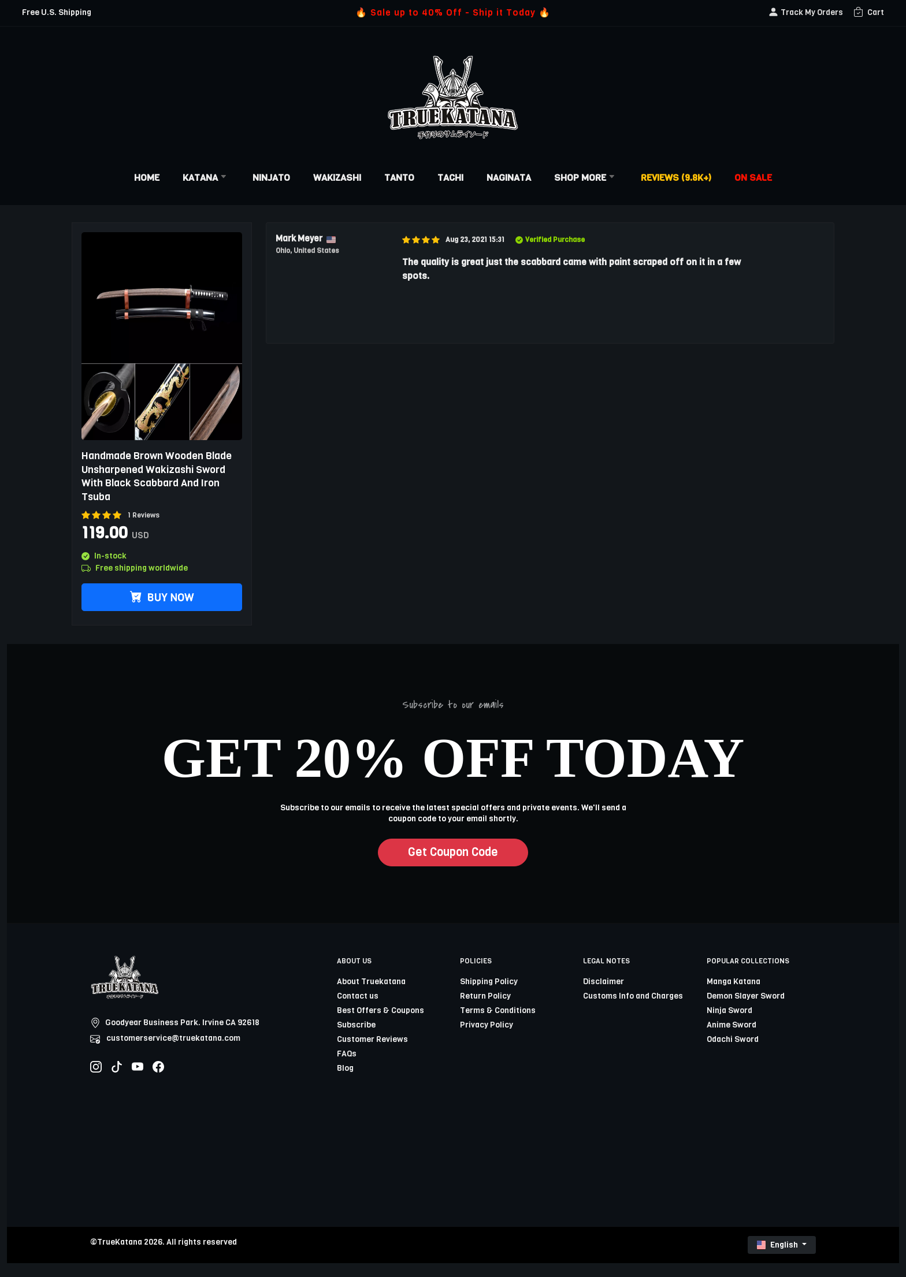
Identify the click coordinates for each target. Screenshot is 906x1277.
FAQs (347, 1053)
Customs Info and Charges (633, 996)
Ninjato (271, 178)
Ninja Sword (729, 1010)
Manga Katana (733, 981)
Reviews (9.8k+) (676, 178)
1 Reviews (143, 515)
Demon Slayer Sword (746, 996)
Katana (206, 178)
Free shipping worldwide (134, 568)
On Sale (753, 178)
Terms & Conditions (498, 1010)
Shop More (586, 178)
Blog (345, 1068)
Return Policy (485, 996)
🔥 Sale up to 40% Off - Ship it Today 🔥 (453, 12)
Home (146, 178)
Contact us (357, 996)
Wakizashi (337, 178)
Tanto (399, 178)
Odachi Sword (733, 1039)
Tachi (450, 178)
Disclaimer (603, 981)
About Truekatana (371, 981)
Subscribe (356, 1024)
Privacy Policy (486, 1024)
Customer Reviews (372, 1039)
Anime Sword (731, 1024)
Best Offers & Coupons (380, 1010)
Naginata (509, 178)
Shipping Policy (489, 981)
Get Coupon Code (453, 852)
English (778, 1244)
